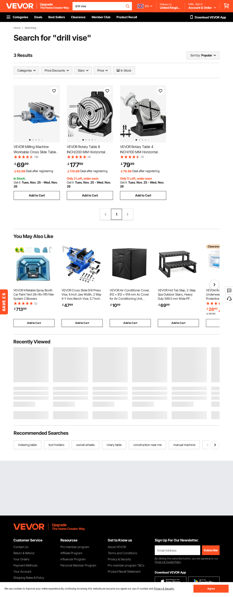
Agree (211, 588)
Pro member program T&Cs (126, 565)
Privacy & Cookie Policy (168, 562)
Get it (17, 182)
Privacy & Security (119, 559)
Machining (30, 27)
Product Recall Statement (124, 571)
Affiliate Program (71, 553)
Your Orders (21, 559)
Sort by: (195, 55)
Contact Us (20, 547)
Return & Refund (23, 553)
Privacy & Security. (164, 588)
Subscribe (211, 550)
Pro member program (74, 547)
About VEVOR (117, 547)
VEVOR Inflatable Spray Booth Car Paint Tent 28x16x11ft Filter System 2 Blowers (33, 294)
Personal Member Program (78, 565)
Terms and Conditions (122, 553)
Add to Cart (37, 195)
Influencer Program (73, 559)
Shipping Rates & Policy (28, 577)
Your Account (22, 571)
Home (17, 27)
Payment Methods (25, 565)
